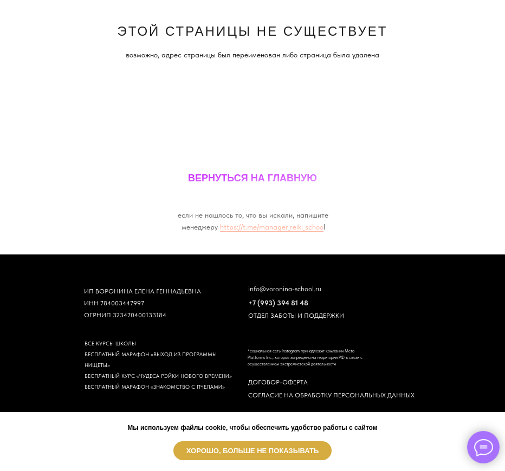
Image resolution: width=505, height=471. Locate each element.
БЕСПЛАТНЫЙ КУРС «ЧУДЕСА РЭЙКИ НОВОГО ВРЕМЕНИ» (158, 375)
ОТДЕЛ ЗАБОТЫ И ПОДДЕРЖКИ (296, 315)
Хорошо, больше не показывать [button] (252, 451)
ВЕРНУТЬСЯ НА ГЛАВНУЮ (252, 178)
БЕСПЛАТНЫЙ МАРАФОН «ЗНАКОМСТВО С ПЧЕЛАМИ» (155, 386)
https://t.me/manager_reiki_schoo (271, 227)
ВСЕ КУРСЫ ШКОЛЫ (110, 343)
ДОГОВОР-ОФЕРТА (278, 382)
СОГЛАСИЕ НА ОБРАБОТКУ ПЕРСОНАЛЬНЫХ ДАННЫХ (331, 395)
